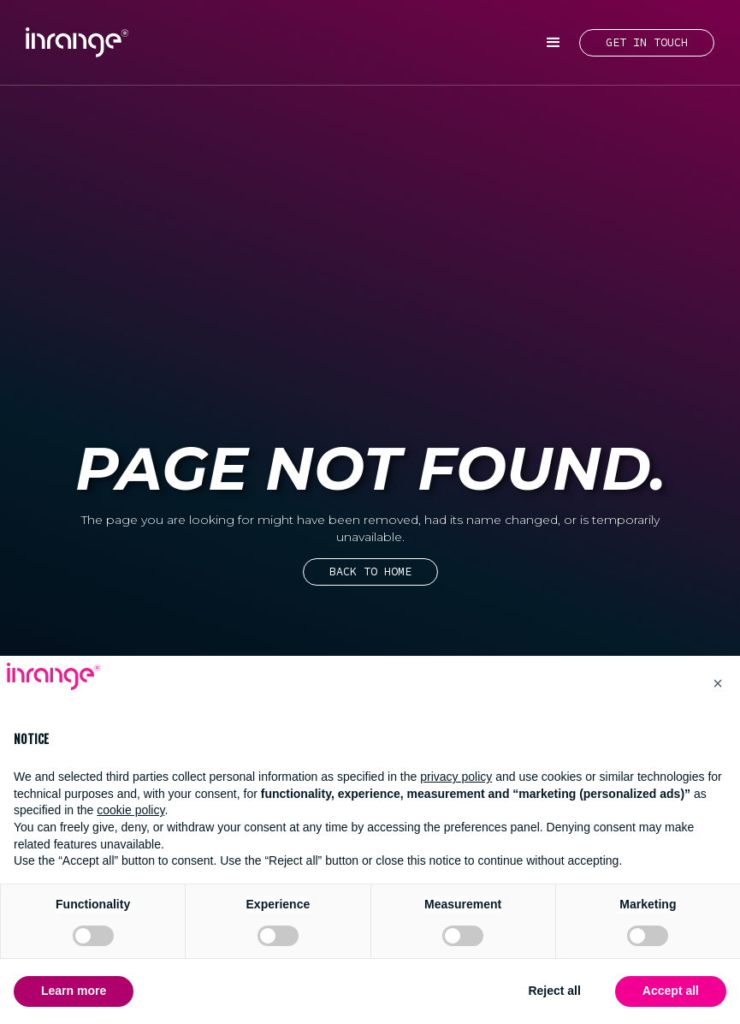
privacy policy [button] (456, 776)
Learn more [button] (73, 990)
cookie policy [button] (130, 810)
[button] (553, 42)
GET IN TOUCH (647, 42)
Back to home (370, 571)
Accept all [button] (670, 990)
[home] (77, 42)
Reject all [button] (554, 990)
